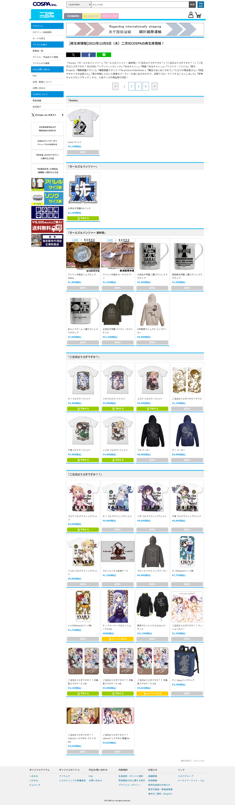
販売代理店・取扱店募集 (160, 789)
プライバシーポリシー (129, 784)
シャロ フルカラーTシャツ (115, 450)
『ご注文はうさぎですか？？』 (85, 474)
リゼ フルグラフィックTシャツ (151, 516)
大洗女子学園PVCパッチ (79, 208)
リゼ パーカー (143, 450)
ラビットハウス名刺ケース (115, 570)
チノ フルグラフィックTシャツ (117, 516)
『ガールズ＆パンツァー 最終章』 (87, 233)
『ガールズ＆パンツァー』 (82, 166)
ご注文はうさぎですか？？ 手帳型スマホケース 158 (152, 682)
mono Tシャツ (74, 142)
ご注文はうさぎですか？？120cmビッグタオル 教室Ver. (116, 736)
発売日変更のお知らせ (159, 784)
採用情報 (152, 780)
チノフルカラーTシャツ (79, 398)
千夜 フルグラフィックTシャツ (186, 516)
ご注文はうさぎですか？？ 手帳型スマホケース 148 (118, 682)
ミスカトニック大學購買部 (72, 780)
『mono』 (73, 100)
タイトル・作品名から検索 (45, 57)
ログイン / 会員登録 (42, 32)
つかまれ (33, 780)
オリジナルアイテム (39, 769)
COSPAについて (40, 94)
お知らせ (152, 769)
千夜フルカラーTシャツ (79, 450)
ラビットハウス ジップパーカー (152, 570)
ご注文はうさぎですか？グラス (187, 398)
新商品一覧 (38, 50)
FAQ (35, 75)
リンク (181, 769)
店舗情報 (152, 776)
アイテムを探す (40, 44)
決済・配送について (42, 81)
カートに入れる (118, 638)
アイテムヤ (64, 776)
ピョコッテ (34, 784)
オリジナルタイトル (69, 769)
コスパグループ (185, 776)
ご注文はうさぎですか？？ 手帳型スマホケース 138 (83, 682)
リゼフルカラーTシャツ (114, 398)
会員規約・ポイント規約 (130, 776)
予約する (83, 218)
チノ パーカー (178, 450)
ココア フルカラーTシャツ (149, 398)
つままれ (33, 776)
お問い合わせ (39, 88)
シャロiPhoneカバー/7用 (79, 625)
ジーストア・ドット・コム (191, 780)
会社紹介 (37, 106)
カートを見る (39, 38)
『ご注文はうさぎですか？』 (84, 357)
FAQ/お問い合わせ (41, 69)
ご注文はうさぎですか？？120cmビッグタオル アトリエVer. (82, 738)
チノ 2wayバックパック (183, 680)
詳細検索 (201, 4)
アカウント (38, 25)
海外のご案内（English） (161, 793)
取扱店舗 (37, 100)
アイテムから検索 (41, 63)
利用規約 (123, 769)
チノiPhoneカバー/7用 (182, 570)
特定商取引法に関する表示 (131, 780)
